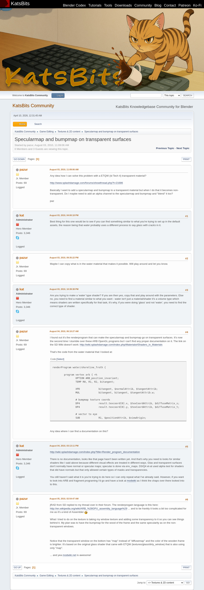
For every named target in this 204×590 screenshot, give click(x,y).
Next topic (183, 148)
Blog (157, 5)
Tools (108, 5)
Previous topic (165, 148)
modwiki (131, 480)
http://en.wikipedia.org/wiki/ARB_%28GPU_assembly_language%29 (88, 508)
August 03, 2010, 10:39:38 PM (64, 289)
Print (186, 159)
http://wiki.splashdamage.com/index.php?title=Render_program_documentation (95, 452)
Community (143, 5)
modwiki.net (69, 555)
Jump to (141, 582)
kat (22, 215)
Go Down (19, 159)
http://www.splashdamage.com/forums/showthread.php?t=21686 (86, 182)
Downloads (123, 5)
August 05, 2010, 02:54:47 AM (64, 498)
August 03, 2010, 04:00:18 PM (64, 215)
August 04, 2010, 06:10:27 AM (64, 331)
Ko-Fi (197, 5)
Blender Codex (74, 5)
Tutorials (94, 5)
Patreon (184, 5)
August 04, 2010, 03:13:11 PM (64, 446)
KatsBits (20, 3)
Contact (170, 5)
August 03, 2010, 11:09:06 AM (64, 169)
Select (60, 359)
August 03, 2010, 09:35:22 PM (64, 257)
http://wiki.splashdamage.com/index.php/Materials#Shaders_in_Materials (121, 344)
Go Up (17, 567)
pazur (24, 169)
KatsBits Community (33, 105)
